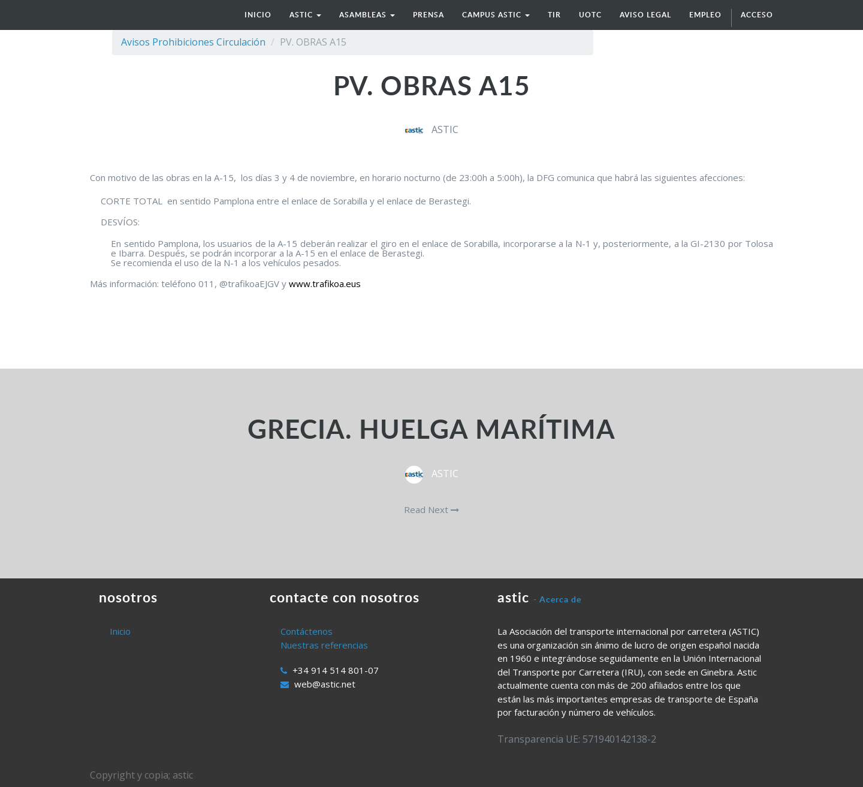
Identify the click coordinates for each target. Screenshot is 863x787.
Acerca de (560, 599)
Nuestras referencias (324, 645)
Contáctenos (306, 631)
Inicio (120, 631)
